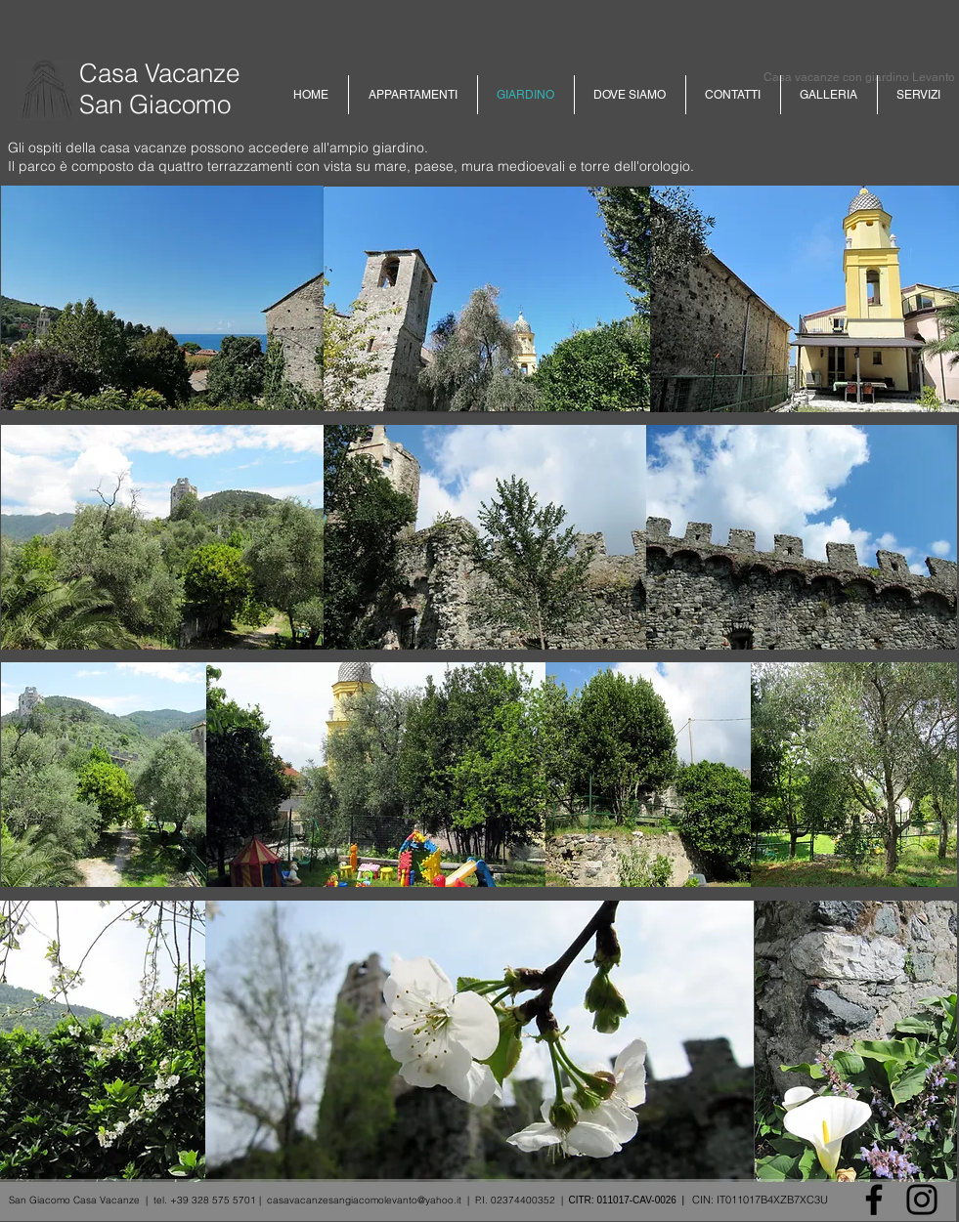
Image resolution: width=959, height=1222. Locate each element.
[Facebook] (873, 1199)
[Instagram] (921, 1199)
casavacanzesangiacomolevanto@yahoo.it (364, 1200)
